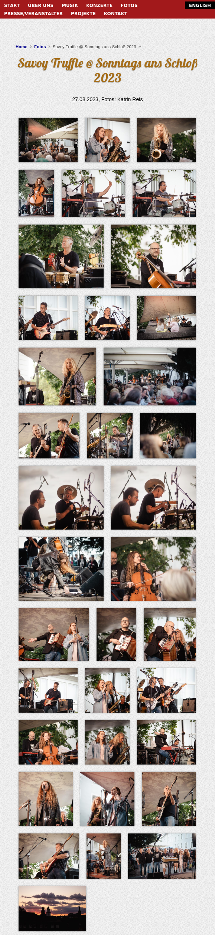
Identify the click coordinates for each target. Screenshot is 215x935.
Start (12, 5)
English (200, 5)
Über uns (40, 5)
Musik (70, 5)
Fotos (129, 5)
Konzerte (99, 5)
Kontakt (115, 13)
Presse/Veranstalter (33, 13)
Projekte (83, 13)
